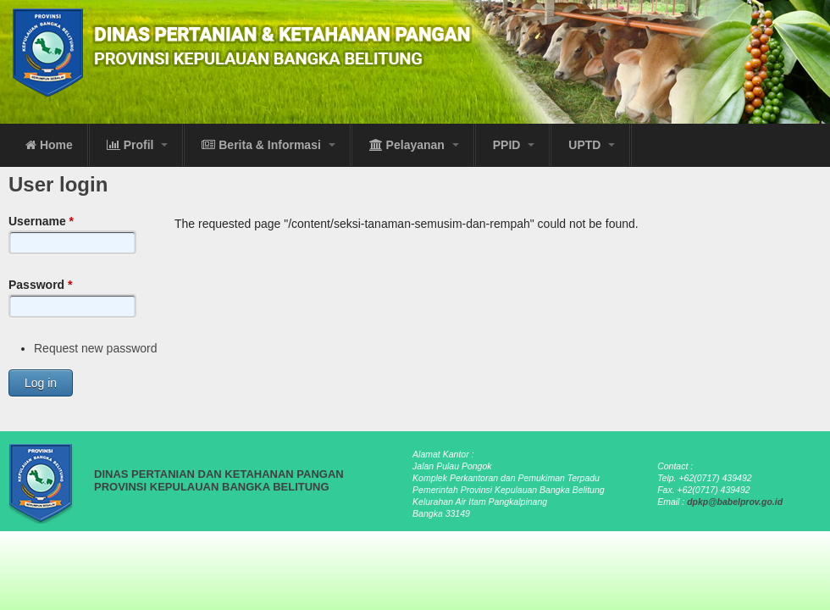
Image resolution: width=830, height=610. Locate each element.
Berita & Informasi (268, 145)
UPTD (591, 145)
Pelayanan (414, 145)
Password (40, 284)
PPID (514, 145)
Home (49, 145)
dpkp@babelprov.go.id (735, 501)
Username (41, 221)
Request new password (96, 348)
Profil (138, 145)
